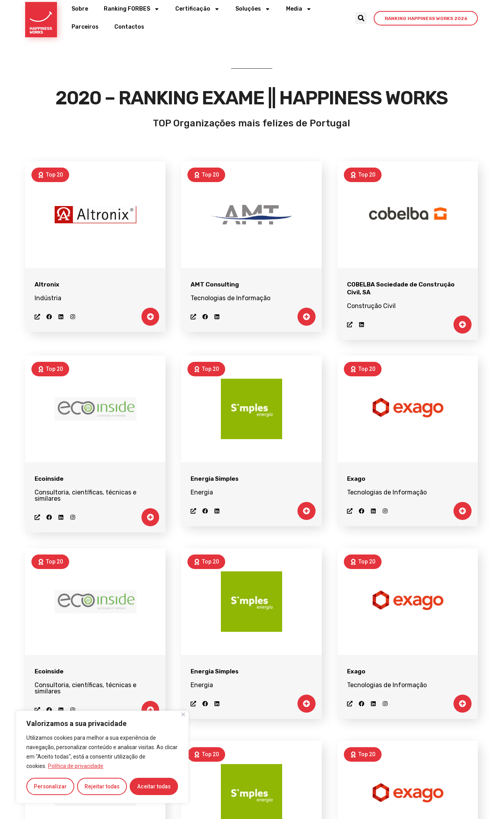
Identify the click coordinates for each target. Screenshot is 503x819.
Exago (356, 478)
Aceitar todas (154, 786)
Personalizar (50, 786)
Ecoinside (49, 478)
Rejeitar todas (102, 786)
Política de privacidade (75, 767)
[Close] (183, 715)
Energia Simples (215, 478)
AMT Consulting (215, 284)
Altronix (47, 284)
